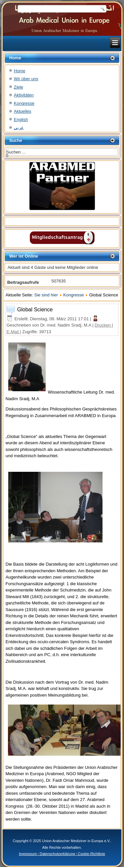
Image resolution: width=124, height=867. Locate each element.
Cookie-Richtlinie (91, 854)
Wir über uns (26, 78)
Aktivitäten (24, 95)
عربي (19, 127)
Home (19, 70)
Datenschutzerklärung (57, 854)
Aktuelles (22, 111)
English (21, 119)
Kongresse (24, 103)
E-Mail (13, 331)
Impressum (28, 854)
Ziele (18, 87)
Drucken (103, 325)
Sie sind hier (46, 294)
